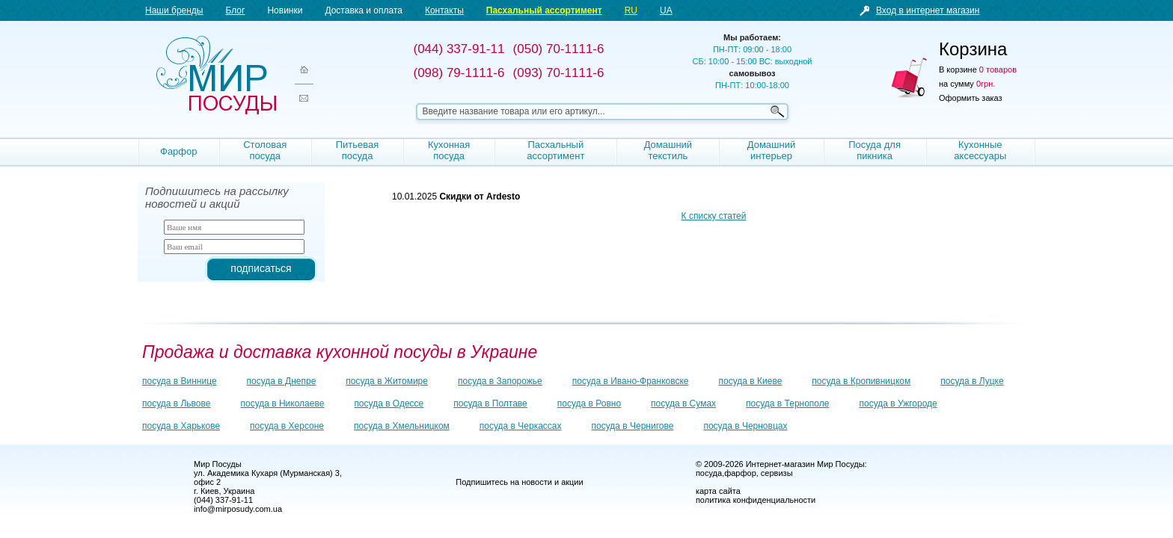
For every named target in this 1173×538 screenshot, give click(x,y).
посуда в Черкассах (521, 426)
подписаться (260, 268)
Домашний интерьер (771, 150)
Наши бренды (174, 10)
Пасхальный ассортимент (544, 10)
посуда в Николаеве (282, 403)
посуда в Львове (176, 403)
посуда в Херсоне (287, 426)
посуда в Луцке (971, 381)
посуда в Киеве (750, 381)
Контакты (444, 10)
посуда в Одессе (388, 403)
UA (666, 10)
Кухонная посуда (449, 150)
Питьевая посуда (357, 150)
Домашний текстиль (668, 150)
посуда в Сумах (683, 403)
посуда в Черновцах (745, 426)
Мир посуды (216, 75)
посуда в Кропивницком (861, 381)
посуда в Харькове (181, 426)
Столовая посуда (265, 150)
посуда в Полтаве (490, 403)
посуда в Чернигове (633, 426)
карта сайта (718, 490)
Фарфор (178, 151)
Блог (235, 10)
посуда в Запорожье (500, 381)
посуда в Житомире (387, 381)
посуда (709, 473)
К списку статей (714, 216)
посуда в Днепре (281, 381)
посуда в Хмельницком (402, 426)
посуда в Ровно (589, 403)
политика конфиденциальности (755, 499)
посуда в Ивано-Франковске (630, 381)
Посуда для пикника (874, 150)
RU (631, 10)
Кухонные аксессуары (980, 150)
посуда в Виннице (179, 381)
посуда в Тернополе (787, 403)
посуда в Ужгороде (898, 403)
